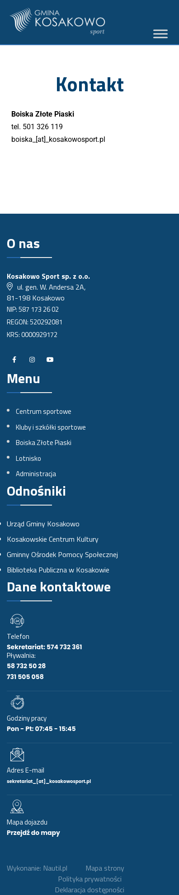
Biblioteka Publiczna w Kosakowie (58, 569)
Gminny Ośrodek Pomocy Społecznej (62, 554)
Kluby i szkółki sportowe (51, 427)
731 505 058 (25, 676)
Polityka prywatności (90, 878)
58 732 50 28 (26, 665)
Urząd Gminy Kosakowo (43, 523)
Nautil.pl (55, 867)
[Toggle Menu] (160, 34)
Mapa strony (104, 867)
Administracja (36, 474)
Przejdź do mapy (33, 832)
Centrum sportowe (43, 411)
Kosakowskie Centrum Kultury (53, 539)
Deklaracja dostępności (89, 889)
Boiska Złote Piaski (43, 442)
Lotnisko (28, 458)
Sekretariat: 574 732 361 (44, 646)
